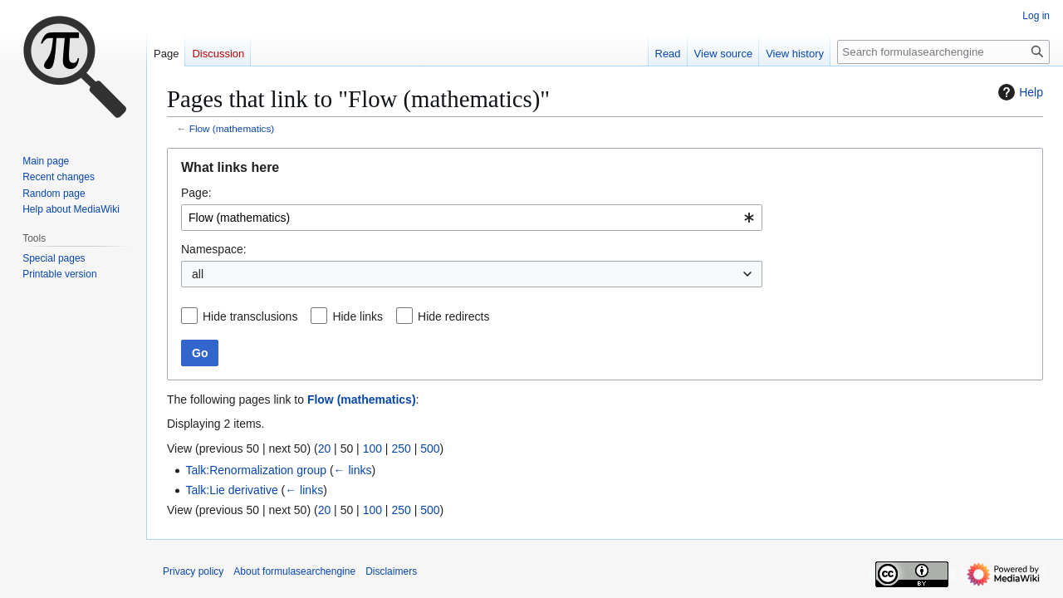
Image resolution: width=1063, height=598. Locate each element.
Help (1018, 92)
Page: (196, 192)
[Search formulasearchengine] (943, 52)
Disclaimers (391, 571)
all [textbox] (197, 274)
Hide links (357, 316)
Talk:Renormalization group (255, 470)
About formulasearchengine (294, 571)
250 (400, 448)
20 (324, 448)
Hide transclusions (250, 316)
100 (372, 448)
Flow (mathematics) (232, 128)
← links (353, 470)
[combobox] (471, 217)
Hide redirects (453, 316)
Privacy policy (193, 571)
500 (429, 448)
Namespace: (214, 249)
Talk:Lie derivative (231, 490)
